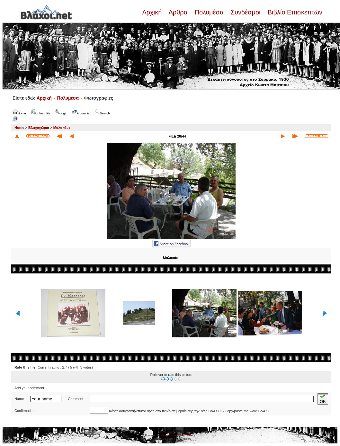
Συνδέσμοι (245, 12)
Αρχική (152, 12)
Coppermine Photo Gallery (178, 435)
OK (323, 399)
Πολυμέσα (209, 12)
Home (19, 127)
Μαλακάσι (61, 127)
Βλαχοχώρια (38, 127)
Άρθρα (178, 12)
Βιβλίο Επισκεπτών (294, 12)
